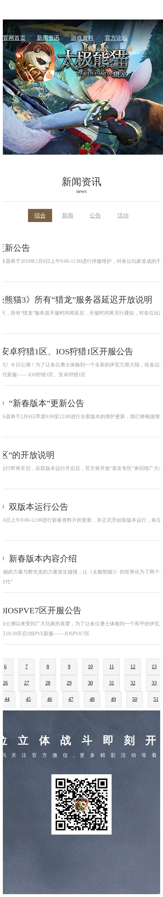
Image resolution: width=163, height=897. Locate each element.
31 (111, 683)
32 (132, 683)
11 (111, 666)
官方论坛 (116, 38)
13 (154, 666)
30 (90, 683)
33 (154, 683)
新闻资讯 (48, 38)
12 (132, 666)
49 (113, 699)
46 (49, 699)
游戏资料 (82, 38)
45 (28, 699)
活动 (123, 215)
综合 (40, 215)
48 (92, 699)
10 (90, 666)
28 (47, 683)
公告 (95, 215)
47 (70, 699)
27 (26, 683)
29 (69, 683)
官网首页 (14, 38)
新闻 (67, 215)
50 (134, 699)
